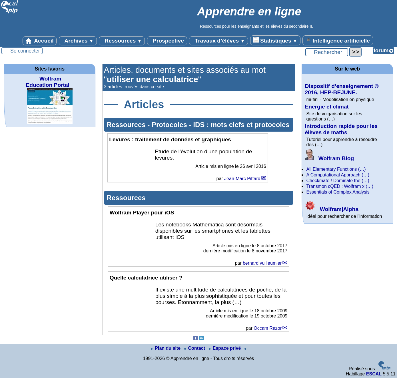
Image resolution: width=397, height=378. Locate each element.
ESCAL (374, 373)
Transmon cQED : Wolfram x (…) (339, 186)
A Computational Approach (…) (337, 174)
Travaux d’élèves (218, 41)
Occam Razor (268, 328)
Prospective (167, 41)
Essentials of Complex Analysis (337, 192)
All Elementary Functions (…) (336, 169)
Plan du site (166, 348)
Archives (78, 41)
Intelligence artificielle (338, 40)
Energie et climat (327, 107)
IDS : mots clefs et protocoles (241, 124)
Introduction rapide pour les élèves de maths (341, 129)
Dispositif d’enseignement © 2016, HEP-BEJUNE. (341, 89)
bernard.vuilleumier (262, 263)
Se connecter (25, 51)
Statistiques (275, 40)
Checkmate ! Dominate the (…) (337, 180)
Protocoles (170, 124)
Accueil (40, 41)
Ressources (122, 41)
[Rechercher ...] (326, 52)
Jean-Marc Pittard (242, 178)
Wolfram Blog (329, 158)
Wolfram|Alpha (331, 209)
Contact (195, 348)
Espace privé (225, 348)
